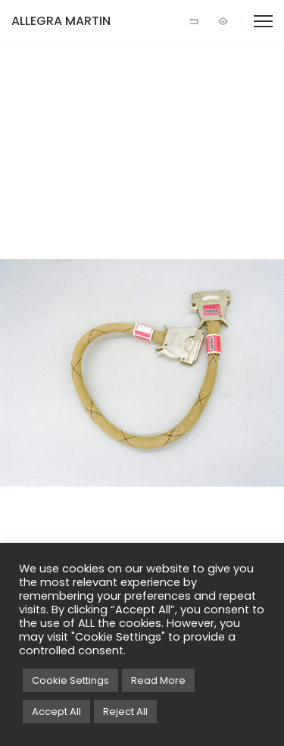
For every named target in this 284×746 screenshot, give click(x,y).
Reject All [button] (125, 711)
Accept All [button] (56, 711)
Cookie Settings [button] (70, 680)
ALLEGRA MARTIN (61, 21)
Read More (158, 680)
